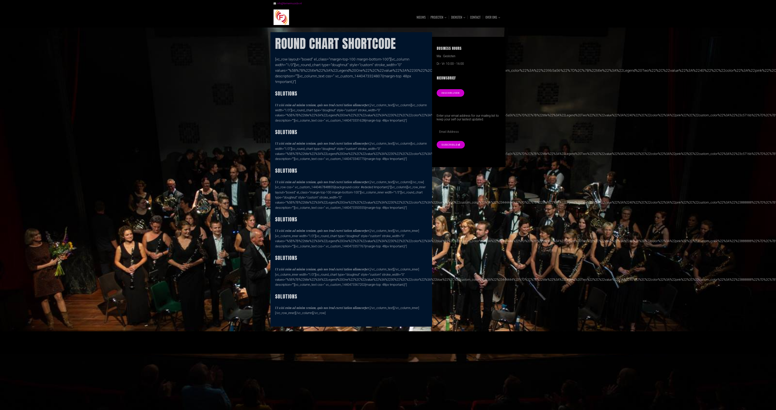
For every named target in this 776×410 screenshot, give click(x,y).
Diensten (456, 17)
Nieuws (421, 17)
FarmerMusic (316, 17)
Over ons (491, 17)
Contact (475, 17)
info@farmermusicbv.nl (289, 3)
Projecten (436, 17)
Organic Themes (395, 344)
